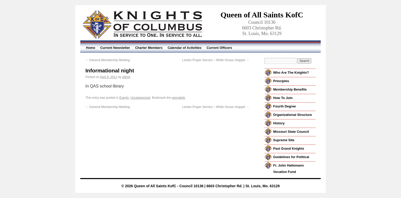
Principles (281, 81)
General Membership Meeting (107, 60)
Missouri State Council (291, 132)
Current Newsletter (115, 48)
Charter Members (148, 48)
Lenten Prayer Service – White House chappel (215, 60)
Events (124, 98)
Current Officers (219, 48)
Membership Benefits (290, 89)
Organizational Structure (292, 115)
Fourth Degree (284, 106)
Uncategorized (140, 98)
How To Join (283, 98)
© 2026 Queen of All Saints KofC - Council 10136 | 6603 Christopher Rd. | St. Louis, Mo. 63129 (200, 186)
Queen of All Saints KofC (261, 14)
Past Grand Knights (288, 148)
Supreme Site (283, 140)
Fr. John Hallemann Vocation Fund (288, 168)
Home (90, 48)
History (279, 123)
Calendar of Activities (184, 48)
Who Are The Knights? (291, 72)
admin (126, 77)
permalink (178, 98)
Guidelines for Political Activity (291, 160)
